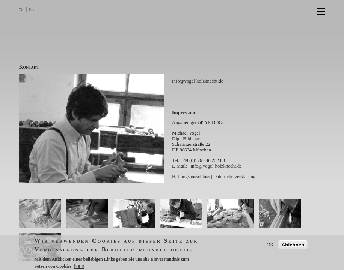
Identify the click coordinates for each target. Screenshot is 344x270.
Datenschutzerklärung (234, 176)
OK (269, 247)
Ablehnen (293, 247)
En (31, 9)
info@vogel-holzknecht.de (197, 81)
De (21, 9)
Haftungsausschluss (191, 176)
